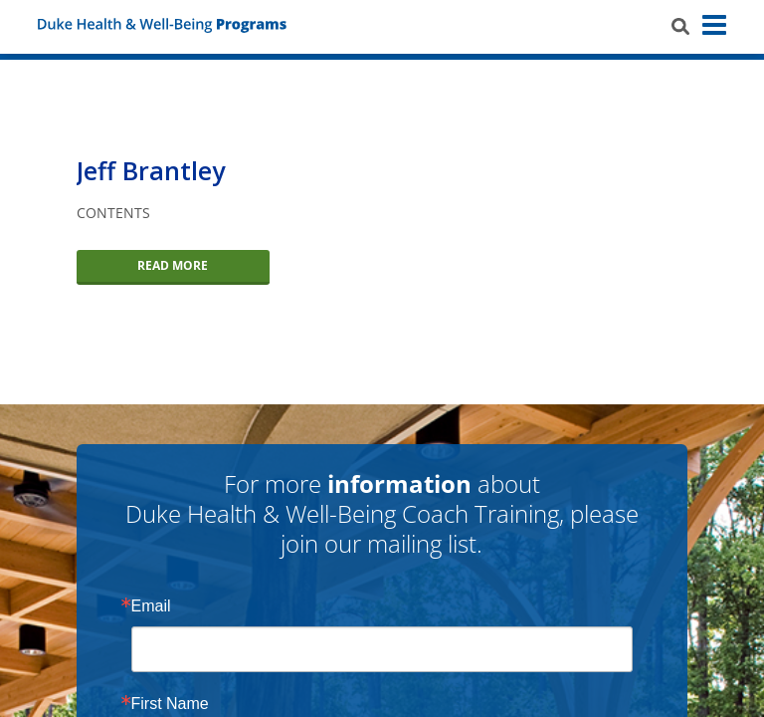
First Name (170, 704)
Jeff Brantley (151, 170)
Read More (172, 265)
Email (151, 606)
